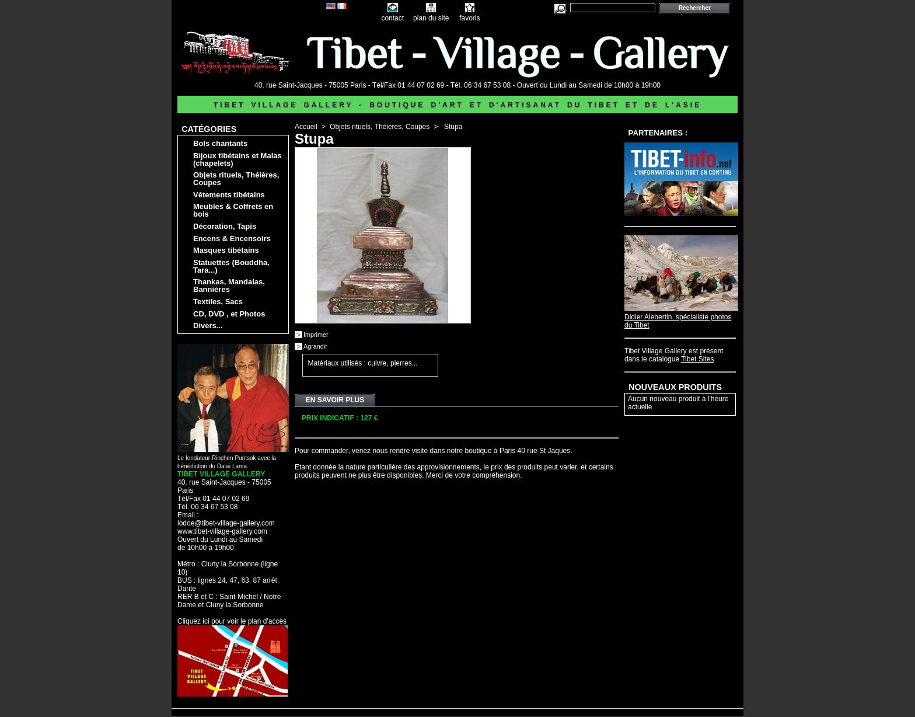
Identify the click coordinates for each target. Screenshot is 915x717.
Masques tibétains (226, 250)
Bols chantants (220, 143)
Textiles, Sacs (218, 301)
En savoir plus (335, 400)
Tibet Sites (697, 359)
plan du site (431, 18)
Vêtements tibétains (229, 194)
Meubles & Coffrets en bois (233, 210)
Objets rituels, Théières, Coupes (236, 178)
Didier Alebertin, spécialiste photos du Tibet (681, 317)
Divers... (208, 325)
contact (392, 18)
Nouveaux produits (675, 387)
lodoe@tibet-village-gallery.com (226, 523)
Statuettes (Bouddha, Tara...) (231, 266)
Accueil (306, 127)
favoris (469, 18)
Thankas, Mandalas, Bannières (229, 285)
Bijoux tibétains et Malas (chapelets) (237, 159)
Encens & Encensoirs (232, 238)
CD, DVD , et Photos (229, 313)
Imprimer (316, 334)
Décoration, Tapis (224, 226)
